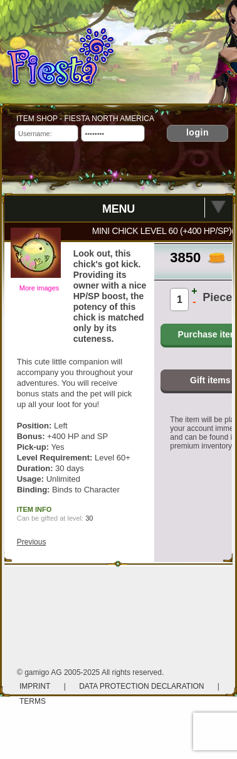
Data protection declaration (142, 686)
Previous (31, 542)
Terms (32, 701)
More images (39, 288)
